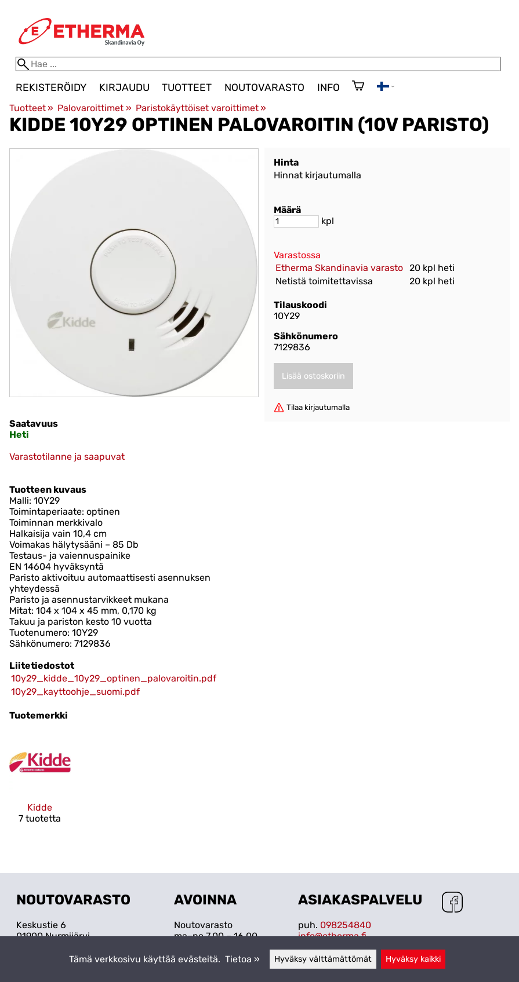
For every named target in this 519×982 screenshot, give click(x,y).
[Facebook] (452, 903)
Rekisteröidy (51, 87)
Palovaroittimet (94, 107)
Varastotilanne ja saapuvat (67, 456)
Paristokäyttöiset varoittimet (201, 107)
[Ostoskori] (358, 86)
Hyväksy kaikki (413, 959)
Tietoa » (242, 959)
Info (328, 87)
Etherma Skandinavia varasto (339, 267)
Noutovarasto (264, 87)
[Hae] (258, 64)
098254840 (345, 924)
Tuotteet (187, 87)
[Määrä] (296, 221)
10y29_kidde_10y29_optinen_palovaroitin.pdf (113, 678)
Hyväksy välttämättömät (323, 959)
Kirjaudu (124, 87)
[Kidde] (40, 788)
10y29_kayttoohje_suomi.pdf (75, 691)
